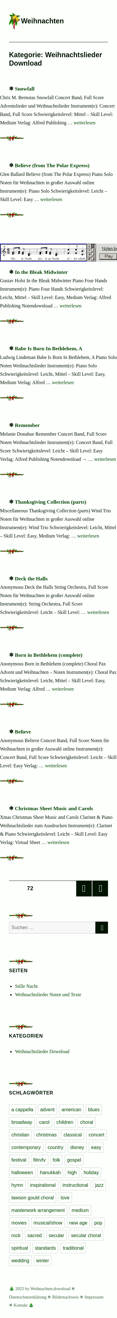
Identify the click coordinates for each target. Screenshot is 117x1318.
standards (45, 1248)
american (71, 1109)
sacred (34, 1235)
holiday (91, 1172)
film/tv (39, 1160)
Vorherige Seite (84, 888)
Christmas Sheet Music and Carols (54, 808)
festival (18, 1160)
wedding (20, 1260)
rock (15, 1235)
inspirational (43, 1185)
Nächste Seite (100, 888)
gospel (74, 1160)
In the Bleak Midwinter (41, 272)
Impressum (94, 1297)
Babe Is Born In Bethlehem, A (48, 348)
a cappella (22, 1109)
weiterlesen (84, 122)
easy (96, 1147)
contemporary (26, 1147)
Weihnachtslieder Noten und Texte (48, 994)
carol (44, 1122)
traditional (73, 1248)
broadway (21, 1122)
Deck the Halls (31, 579)
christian (20, 1134)
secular (56, 1235)
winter (42, 1260)
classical (73, 1134)
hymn (17, 1185)
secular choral (86, 1235)
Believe (23, 732)
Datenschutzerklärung (27, 1297)
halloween (22, 1172)
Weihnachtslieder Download (42, 1051)
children (64, 1122)
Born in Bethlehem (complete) (48, 655)
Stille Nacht (26, 986)
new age (78, 1222)
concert (96, 1134)
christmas (46, 1134)
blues (94, 1109)
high (72, 1172)
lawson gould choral (32, 1197)
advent (47, 1109)
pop (98, 1222)
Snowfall (24, 89)
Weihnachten (42, 21)
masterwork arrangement (38, 1210)
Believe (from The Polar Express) (52, 165)
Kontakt (21, 1305)
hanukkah (50, 1172)
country (55, 1147)
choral (86, 1122)
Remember (27, 425)
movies (19, 1222)
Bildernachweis (65, 1297)
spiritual (19, 1248)
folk (56, 1160)
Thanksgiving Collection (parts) (50, 502)
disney (77, 1147)
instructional (75, 1185)
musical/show (48, 1222)
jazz (99, 1185)
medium (80, 1210)
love (65, 1197)
